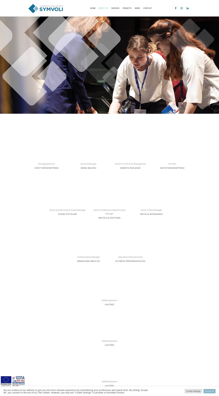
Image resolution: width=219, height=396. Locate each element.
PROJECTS (74, 375)
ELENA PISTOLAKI (67, 214)
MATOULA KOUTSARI (109, 217)
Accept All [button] (209, 391)
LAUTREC (109, 304)
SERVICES (74, 371)
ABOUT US (74, 367)
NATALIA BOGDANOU (151, 214)
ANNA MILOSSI (88, 168)
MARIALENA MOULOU (88, 261)
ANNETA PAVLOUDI (130, 168)
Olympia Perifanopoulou (130, 261)
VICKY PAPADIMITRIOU (47, 168)
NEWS (72, 380)
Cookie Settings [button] (193, 391)
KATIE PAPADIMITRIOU (172, 168)
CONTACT (74, 384)
